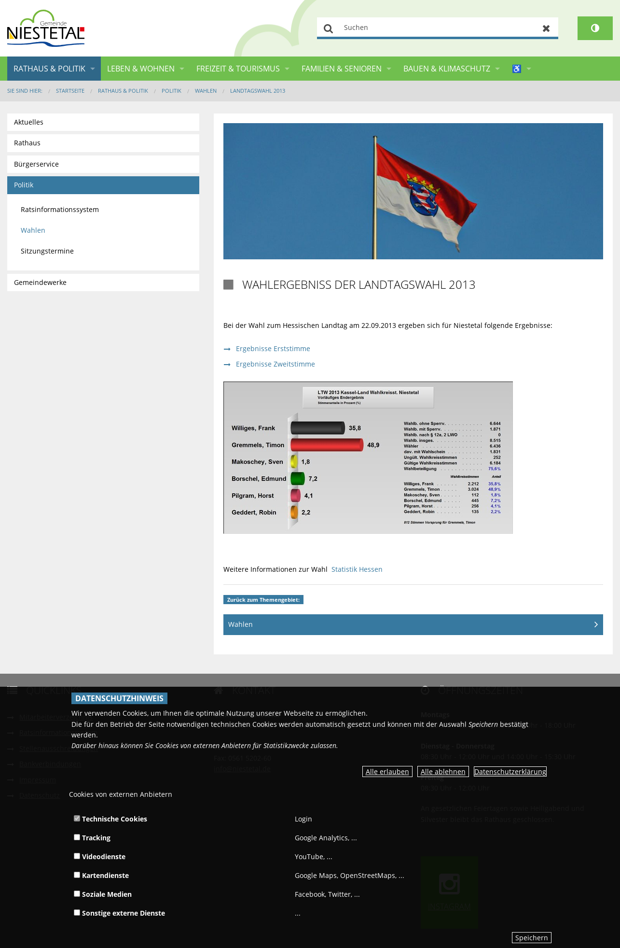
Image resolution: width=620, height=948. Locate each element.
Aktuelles (28, 122)
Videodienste (99, 856)
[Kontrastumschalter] (595, 28)
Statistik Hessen (357, 569)
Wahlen (206, 90)
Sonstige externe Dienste (119, 913)
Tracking (92, 837)
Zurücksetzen (546, 28)
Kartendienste (101, 875)
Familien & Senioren (342, 68)
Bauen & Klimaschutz (446, 68)
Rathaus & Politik (49, 68)
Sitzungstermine (47, 250)
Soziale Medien (103, 894)
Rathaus (27, 142)
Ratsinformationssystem (60, 209)
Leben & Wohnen (141, 68)
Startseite (70, 90)
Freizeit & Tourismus (238, 68)
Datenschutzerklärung (510, 771)
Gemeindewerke (40, 282)
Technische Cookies (110, 818)
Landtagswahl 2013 (257, 90)
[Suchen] (437, 28)
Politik (171, 90)
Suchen (328, 28)
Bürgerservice (36, 164)
